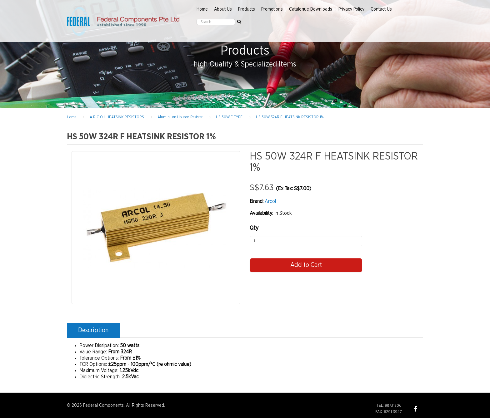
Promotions (272, 9)
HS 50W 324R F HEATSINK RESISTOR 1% (289, 117)
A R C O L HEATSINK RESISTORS (117, 117)
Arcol (270, 201)
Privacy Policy (351, 9)
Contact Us (381, 9)
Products (246, 9)
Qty (254, 228)
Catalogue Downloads (310, 9)
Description (93, 330)
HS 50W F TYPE (229, 117)
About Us (223, 9)
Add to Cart (306, 265)
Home (202, 9)
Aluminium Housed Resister (180, 117)
